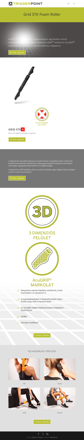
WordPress (54, 437)
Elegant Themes (37, 437)
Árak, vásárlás (18, 52)
